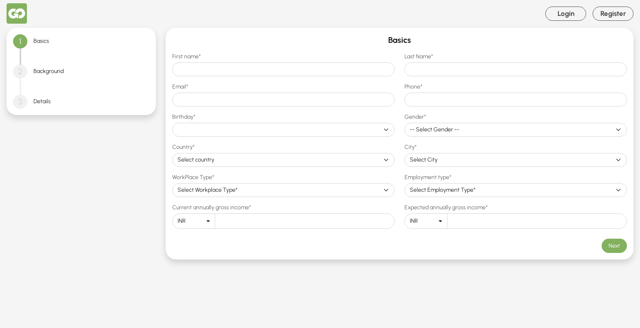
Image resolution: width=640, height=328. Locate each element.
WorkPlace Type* (193, 177)
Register (613, 13)
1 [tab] (20, 41)
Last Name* (418, 56)
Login (566, 13)
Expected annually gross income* (446, 207)
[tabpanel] (399, 143)
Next (614, 245)
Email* (180, 86)
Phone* (413, 86)
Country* (183, 147)
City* (410, 147)
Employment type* (427, 177)
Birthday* (184, 116)
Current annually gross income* (211, 207)
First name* (186, 56)
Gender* (415, 116)
